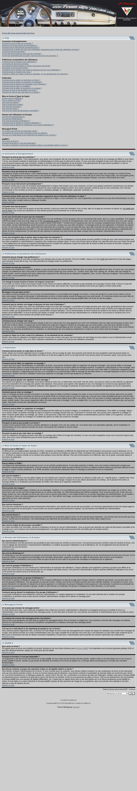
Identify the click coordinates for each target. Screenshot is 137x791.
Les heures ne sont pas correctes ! (15, 64)
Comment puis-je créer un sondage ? (16, 86)
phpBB (55, 703)
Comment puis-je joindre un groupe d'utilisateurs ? (21, 123)
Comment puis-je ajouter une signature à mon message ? (24, 84)
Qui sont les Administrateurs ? (13, 117)
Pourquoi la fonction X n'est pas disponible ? (19, 143)
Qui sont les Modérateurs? (12, 119)
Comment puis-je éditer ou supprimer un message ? (22, 82)
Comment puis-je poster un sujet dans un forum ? (21, 80)
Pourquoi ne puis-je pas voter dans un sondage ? (21, 92)
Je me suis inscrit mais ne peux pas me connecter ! (22, 54)
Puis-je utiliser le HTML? (11, 100)
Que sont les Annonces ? (11, 107)
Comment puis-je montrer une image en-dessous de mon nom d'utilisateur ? (31, 70)
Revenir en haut (8, 167)
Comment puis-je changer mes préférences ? (19, 62)
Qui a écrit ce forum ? (10, 141)
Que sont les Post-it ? (10, 109)
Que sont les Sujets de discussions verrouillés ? (20, 111)
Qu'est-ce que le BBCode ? (12, 98)
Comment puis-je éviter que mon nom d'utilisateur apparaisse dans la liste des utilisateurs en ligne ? (40, 50)
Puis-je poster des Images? (12, 104)
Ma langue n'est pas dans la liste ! (15, 68)
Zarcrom (76, 707)
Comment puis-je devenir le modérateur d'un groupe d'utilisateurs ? (28, 125)
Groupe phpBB (82, 648)
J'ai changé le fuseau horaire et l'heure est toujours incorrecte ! (26, 66)
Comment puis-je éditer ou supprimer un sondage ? (22, 88)
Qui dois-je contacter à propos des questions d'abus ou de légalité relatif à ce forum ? (35, 145)
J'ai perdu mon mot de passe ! (13, 52)
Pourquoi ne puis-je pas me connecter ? (17, 43)
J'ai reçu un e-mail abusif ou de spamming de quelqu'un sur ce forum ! (29, 135)
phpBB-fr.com (87, 703)
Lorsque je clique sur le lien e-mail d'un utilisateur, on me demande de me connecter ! (35, 74)
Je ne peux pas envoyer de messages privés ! (20, 131)
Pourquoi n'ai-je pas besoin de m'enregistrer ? (20, 45)
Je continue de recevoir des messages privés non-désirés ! (25, 133)
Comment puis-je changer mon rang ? (16, 72)
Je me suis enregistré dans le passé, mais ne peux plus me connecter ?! (30, 56)
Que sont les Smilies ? (10, 102)
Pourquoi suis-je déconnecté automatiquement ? (21, 48)
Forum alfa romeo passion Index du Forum (18, 33)
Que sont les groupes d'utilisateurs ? (16, 121)
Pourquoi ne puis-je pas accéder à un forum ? (19, 90)
